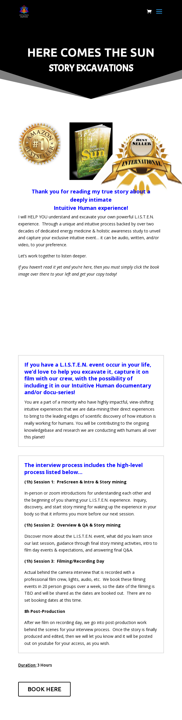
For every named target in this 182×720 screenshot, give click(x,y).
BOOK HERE (44, 689)
